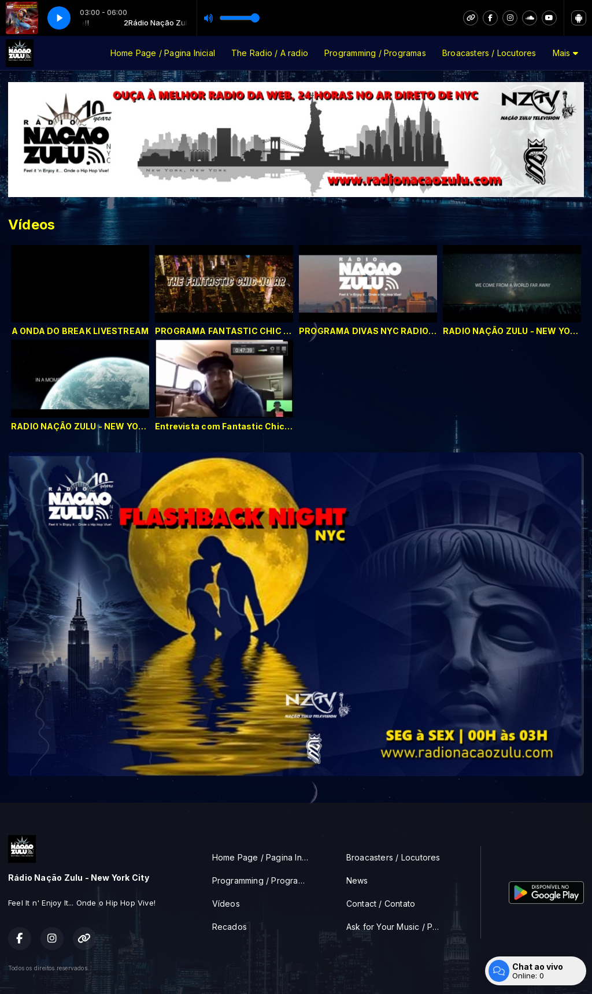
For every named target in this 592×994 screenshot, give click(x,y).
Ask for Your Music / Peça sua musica (399, 927)
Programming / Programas (375, 53)
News (357, 880)
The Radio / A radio (269, 53)
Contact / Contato (381, 903)
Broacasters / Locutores (489, 53)
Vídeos (226, 903)
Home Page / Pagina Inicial (162, 53)
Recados (229, 927)
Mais (565, 53)
